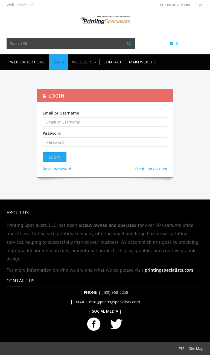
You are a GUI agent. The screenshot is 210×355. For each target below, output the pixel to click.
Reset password (57, 168)
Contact (112, 61)
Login (199, 4)
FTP (182, 348)
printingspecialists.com (169, 270)
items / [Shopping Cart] (186, 43)
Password (52, 133)
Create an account (175, 4)
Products (84, 61)
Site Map (196, 348)
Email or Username (61, 113)
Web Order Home (27, 61)
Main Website (142, 61)
